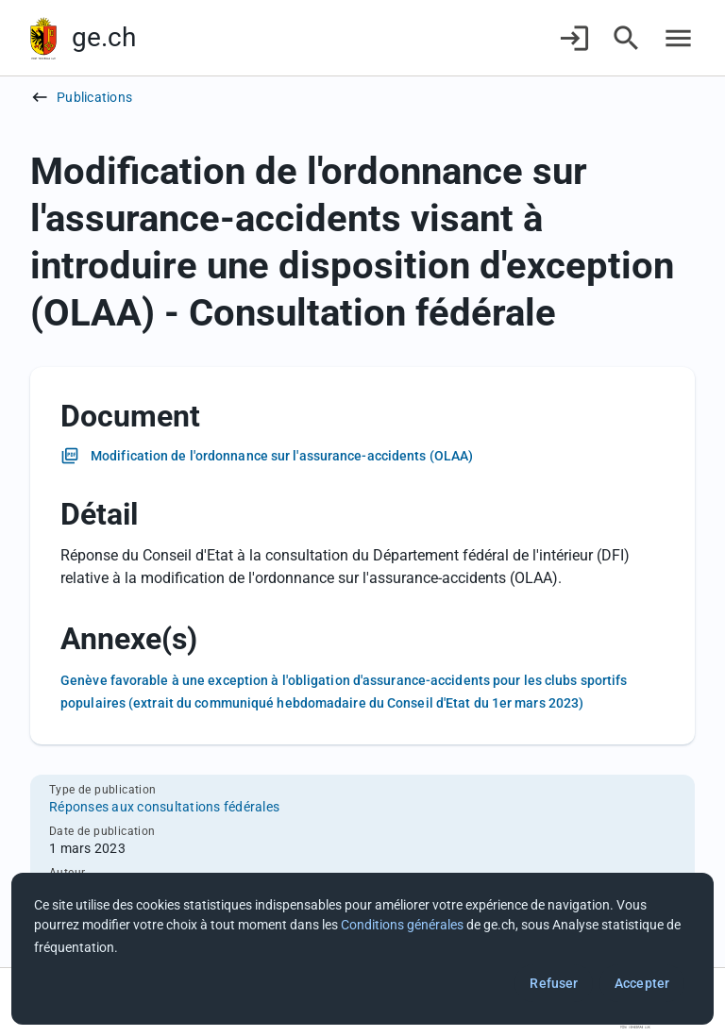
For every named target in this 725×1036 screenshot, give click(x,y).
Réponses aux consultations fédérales (164, 806)
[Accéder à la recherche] (626, 38)
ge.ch (104, 37)
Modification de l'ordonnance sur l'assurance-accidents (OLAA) (282, 455)
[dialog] (362, 949)
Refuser (554, 983)
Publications (94, 97)
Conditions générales (402, 924)
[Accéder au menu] (678, 38)
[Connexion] (574, 38)
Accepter (642, 983)
